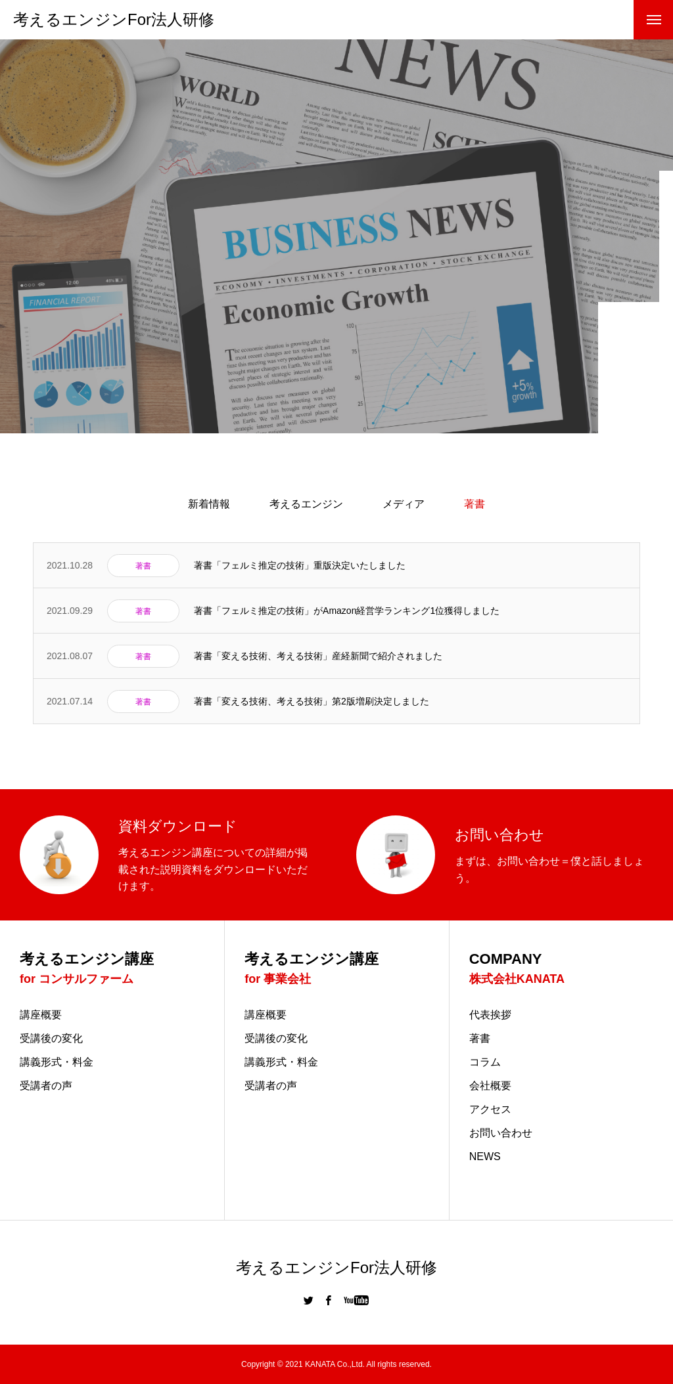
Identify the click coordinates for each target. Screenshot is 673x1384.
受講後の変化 (51, 1038)
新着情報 (209, 503)
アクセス (490, 1109)
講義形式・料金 (56, 1062)
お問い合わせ (500, 1133)
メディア (404, 503)
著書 (479, 1038)
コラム (485, 1062)
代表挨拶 (490, 1015)
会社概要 (490, 1086)
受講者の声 (46, 1086)
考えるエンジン (306, 503)
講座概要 (41, 1015)
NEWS (485, 1157)
